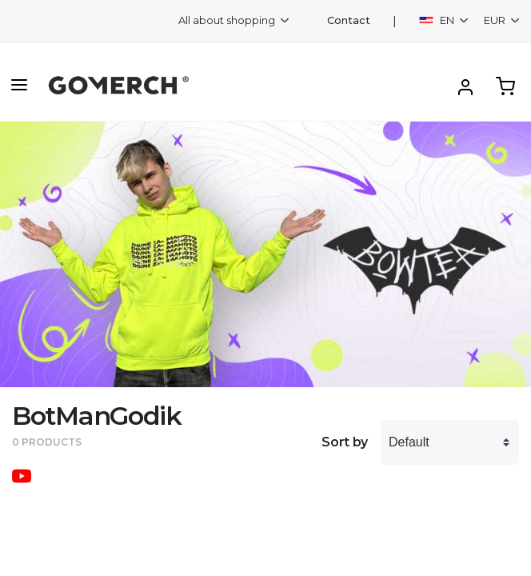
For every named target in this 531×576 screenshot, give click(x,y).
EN (438, 20)
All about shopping (227, 20)
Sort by (344, 442)
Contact (348, 20)
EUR (496, 20)
